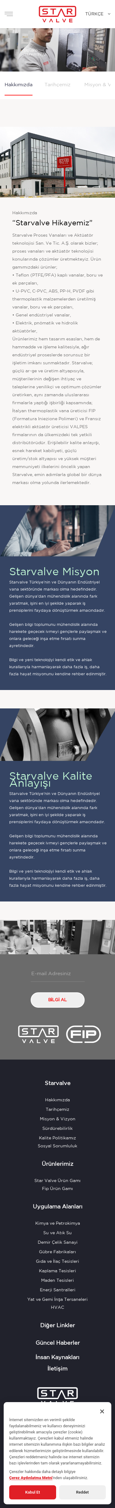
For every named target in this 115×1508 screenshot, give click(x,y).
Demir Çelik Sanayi (58, 1242)
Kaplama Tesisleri (57, 1271)
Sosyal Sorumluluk (57, 1146)
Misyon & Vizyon (57, 1119)
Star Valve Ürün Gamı (57, 1181)
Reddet (82, 1492)
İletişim (57, 1369)
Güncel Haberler (58, 1343)
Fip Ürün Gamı (57, 1189)
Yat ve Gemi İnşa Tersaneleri (57, 1299)
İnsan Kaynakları (57, 1357)
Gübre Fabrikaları (57, 1252)
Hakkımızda (19, 85)
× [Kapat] (102, 1411)
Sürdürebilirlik (57, 1128)
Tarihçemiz (57, 85)
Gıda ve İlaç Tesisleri (57, 1261)
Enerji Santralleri (57, 1290)
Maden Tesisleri (57, 1280)
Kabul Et (32, 1492)
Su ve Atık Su (57, 1233)
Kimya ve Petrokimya (57, 1223)
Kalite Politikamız (57, 1138)
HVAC (57, 1307)
